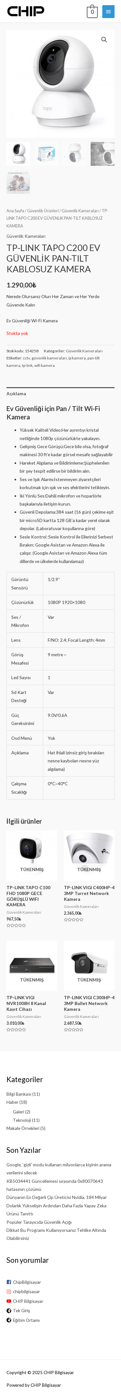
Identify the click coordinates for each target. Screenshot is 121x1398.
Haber (12, 1102)
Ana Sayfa (15, 210)
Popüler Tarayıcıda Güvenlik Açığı (39, 1222)
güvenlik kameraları (49, 358)
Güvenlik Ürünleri (43, 210)
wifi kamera (44, 365)
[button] (104, 39)
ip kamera (77, 358)
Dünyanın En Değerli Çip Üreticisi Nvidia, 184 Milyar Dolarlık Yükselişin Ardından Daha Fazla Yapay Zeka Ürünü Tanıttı (56, 1205)
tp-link (27, 365)
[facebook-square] (60, 1282)
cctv (26, 358)
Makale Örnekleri (22, 1128)
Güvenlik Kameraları (80, 210)
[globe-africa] (60, 1310)
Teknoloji (22, 1120)
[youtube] (60, 1301)
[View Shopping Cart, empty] (92, 11)
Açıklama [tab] (16, 393)
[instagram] (60, 1291)
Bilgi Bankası (18, 1094)
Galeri (18, 1111)
